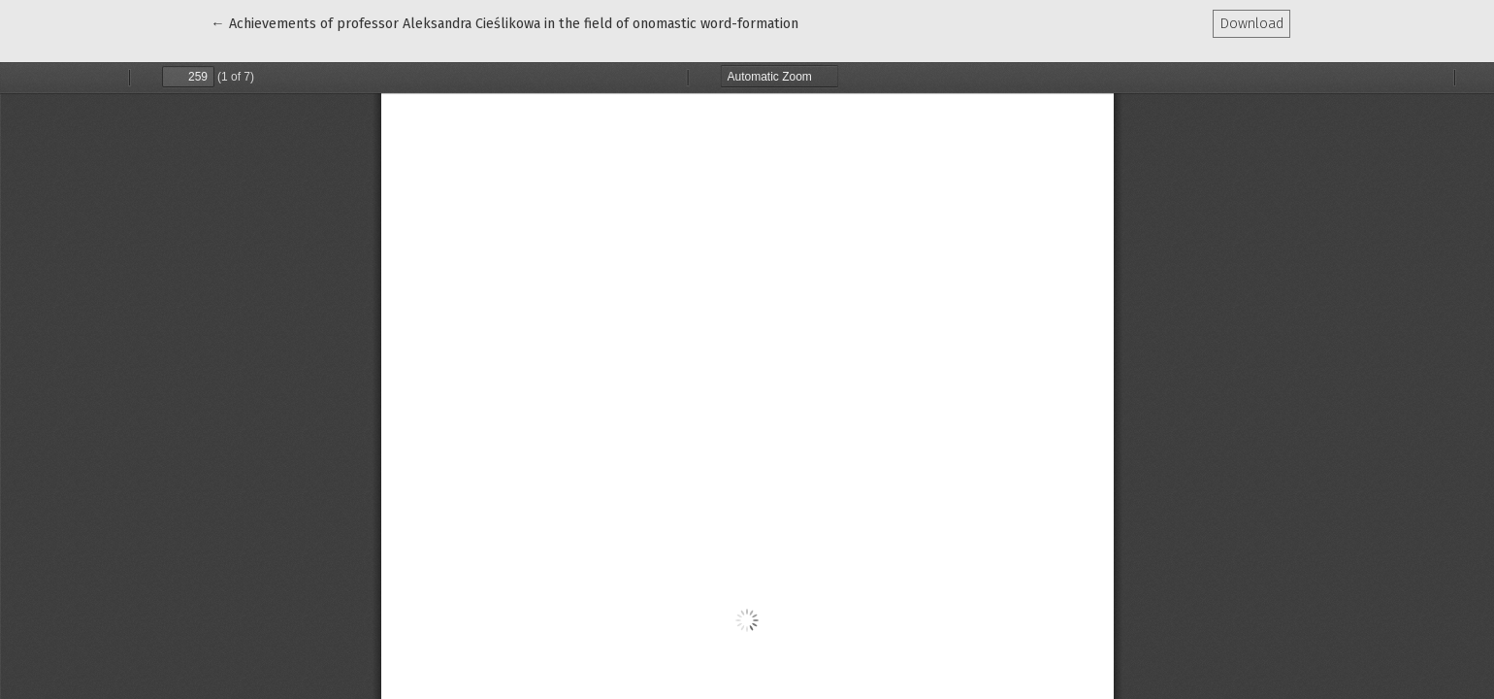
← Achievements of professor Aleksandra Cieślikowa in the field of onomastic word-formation (504, 22)
